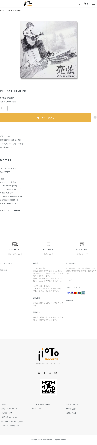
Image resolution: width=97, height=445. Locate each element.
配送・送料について (8, 409)
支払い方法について (8, 417)
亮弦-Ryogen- (18, 11)
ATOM (39, 409)
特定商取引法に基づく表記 (10, 140)
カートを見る (70, 409)
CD (9, 11)
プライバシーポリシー (9, 426)
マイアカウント (71, 404)
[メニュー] (93, 4)
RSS (34, 409)
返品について (5, 136)
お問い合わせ (70, 413)
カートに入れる (45, 117)
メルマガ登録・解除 (40, 404)
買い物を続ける (6, 147)
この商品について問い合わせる (12, 144)
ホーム (2, 11)
